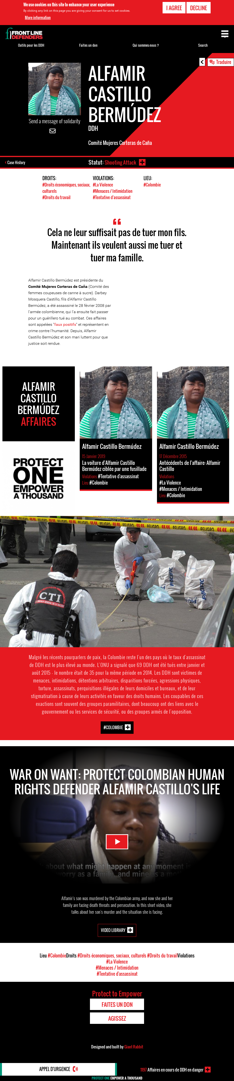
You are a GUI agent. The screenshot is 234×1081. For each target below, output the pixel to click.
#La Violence (103, 185)
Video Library (113, 930)
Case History (17, 162)
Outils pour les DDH (31, 45)
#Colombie (152, 185)
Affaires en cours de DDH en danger (172, 1069)
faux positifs (65, 324)
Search (203, 45)
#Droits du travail (56, 197)
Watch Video (117, 840)
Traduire (223, 61)
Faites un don (88, 45)
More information (38, 17)
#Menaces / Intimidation (112, 191)
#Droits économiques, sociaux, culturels (112, 955)
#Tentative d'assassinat (112, 197)
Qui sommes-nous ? (146, 45)
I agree (174, 8)
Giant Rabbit (133, 1046)
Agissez (117, 1018)
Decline (198, 8)
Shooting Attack (120, 162)
